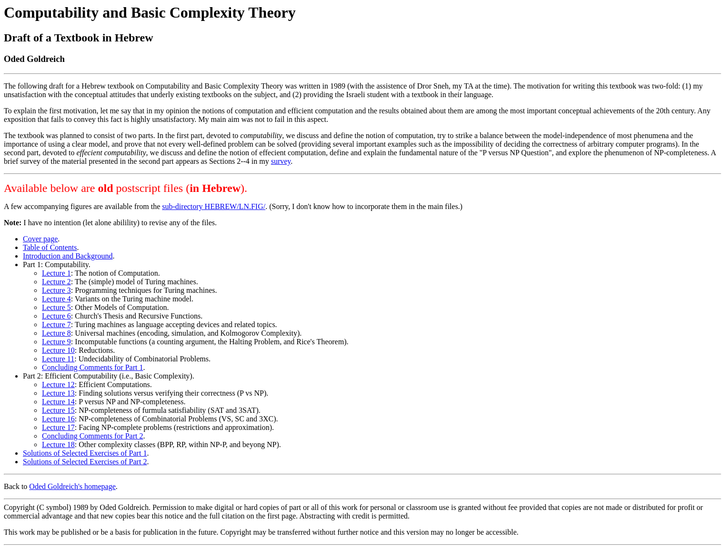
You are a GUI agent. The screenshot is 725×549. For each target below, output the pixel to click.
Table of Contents (50, 247)
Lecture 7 (56, 324)
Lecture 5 (56, 307)
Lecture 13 (58, 393)
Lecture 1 (56, 273)
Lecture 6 (56, 316)
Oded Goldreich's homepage (72, 486)
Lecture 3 (56, 290)
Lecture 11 (58, 359)
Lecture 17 (58, 427)
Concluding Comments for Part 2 (92, 436)
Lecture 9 (56, 342)
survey (281, 161)
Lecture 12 (58, 384)
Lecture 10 (58, 350)
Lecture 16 (58, 419)
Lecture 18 (58, 444)
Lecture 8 (56, 333)
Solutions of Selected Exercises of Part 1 (85, 453)
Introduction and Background (67, 256)
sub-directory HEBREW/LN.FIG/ (213, 206)
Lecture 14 (58, 402)
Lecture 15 (58, 410)
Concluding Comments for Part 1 (92, 367)
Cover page (40, 239)
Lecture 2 (56, 282)
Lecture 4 (56, 299)
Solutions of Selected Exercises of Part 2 (85, 462)
